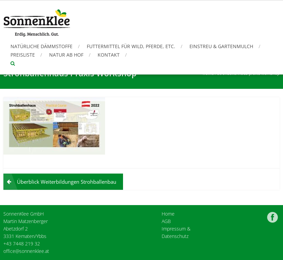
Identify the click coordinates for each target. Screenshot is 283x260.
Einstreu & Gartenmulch (221, 46)
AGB (166, 221)
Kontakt (109, 55)
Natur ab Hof (66, 55)
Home (168, 214)
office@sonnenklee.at (26, 251)
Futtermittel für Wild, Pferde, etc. (131, 46)
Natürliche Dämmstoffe (42, 46)
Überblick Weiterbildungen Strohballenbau (66, 181)
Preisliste (23, 55)
